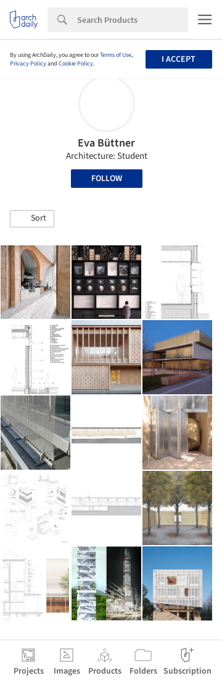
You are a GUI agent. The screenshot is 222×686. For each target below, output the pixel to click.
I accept (178, 59)
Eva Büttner (106, 143)
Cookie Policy (76, 63)
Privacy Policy (28, 63)
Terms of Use (115, 55)
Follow (106, 178)
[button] (32, 218)
